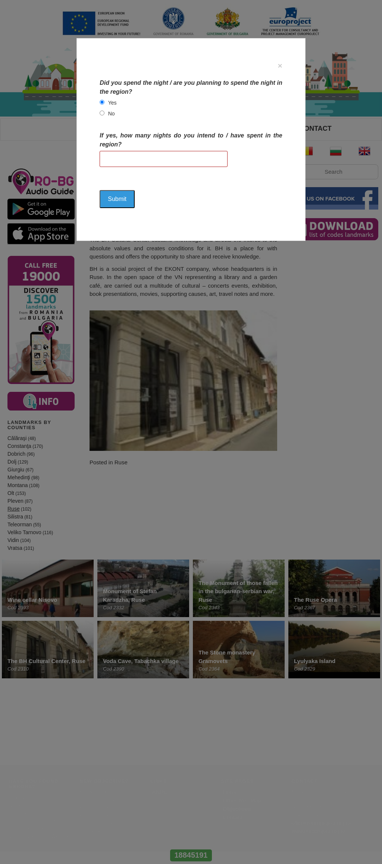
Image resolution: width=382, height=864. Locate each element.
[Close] (280, 65)
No (111, 114)
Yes (112, 103)
